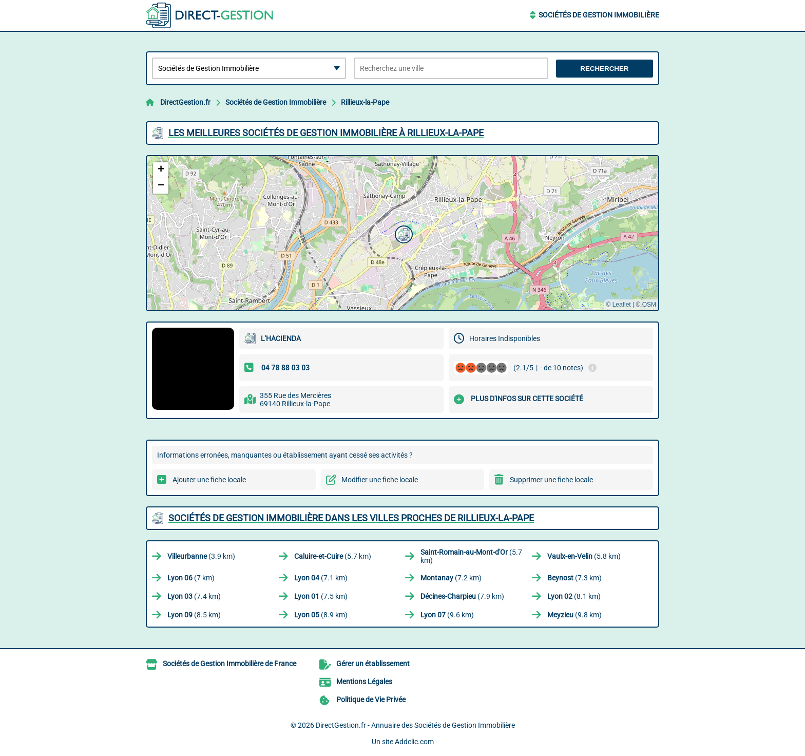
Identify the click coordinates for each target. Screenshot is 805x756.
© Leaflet (618, 304)
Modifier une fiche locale (379, 480)
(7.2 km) (451, 578)
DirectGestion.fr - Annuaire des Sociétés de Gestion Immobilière (415, 725)
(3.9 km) (201, 556)
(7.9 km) (462, 596)
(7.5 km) (321, 596)
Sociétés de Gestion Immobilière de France (229, 663)
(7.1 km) (321, 578)
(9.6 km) (447, 615)
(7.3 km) (574, 578)
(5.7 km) (332, 556)
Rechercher (604, 68)
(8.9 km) (321, 615)
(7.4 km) (194, 596)
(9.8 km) (574, 615)
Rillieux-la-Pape (365, 102)
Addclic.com (414, 742)
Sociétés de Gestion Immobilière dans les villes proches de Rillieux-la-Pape (351, 518)
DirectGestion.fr (185, 102)
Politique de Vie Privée (371, 699)
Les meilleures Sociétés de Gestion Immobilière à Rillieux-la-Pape (326, 132)
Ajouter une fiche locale (209, 480)
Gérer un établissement (373, 663)
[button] (402, 233)
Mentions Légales (364, 681)
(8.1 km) (574, 596)
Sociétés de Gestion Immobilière (599, 15)
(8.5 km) (194, 615)
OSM (649, 304)
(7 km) (191, 578)
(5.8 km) (584, 556)
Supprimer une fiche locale (551, 480)
